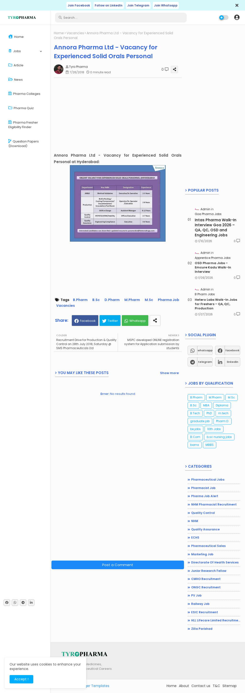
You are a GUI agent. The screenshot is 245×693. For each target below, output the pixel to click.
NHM (194, 521)
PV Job (196, 595)
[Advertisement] (120, 114)
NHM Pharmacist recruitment (214, 504)
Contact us (200, 685)
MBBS (210, 445)
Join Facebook (79, 5)
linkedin (232, 362)
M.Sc (149, 300)
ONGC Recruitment (206, 587)
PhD (209, 413)
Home (16, 36)
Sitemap (230, 685)
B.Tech (195, 413)
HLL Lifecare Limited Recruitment (215, 620)
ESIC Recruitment (204, 612)
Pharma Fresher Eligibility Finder (23, 125)
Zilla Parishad (201, 629)
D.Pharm (112, 300)
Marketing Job (202, 554)
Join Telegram (138, 5)
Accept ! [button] (21, 679)
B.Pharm (80, 300)
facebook (232, 350)
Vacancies (75, 33)
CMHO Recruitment (206, 579)
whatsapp (205, 350)
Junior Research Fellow (208, 571)
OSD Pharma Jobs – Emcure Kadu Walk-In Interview (213, 267)
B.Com (195, 437)
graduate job (200, 421)
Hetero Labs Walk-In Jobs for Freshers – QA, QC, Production (216, 304)
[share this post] (155, 320)
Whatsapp (137, 320)
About (184, 685)
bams (194, 445)
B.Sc (96, 300)
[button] (237, 17)
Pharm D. (222, 421)
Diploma (222, 405)
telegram (205, 362)
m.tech (223, 413)
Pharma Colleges (24, 93)
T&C (216, 685)
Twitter (113, 320)
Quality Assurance (205, 529)
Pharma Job (168, 300)
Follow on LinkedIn (108, 5)
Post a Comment (117, 564)
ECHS (195, 537)
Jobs (14, 51)
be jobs (195, 429)
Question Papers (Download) (23, 143)
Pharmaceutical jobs (207, 479)
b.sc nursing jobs (219, 437)
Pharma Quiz (21, 108)
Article (15, 65)
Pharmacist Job (203, 488)
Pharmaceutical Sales (208, 546)
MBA (206, 405)
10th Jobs (214, 429)
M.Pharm (132, 300)
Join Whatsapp (166, 5)
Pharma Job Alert (204, 496)
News (15, 79)
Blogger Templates (93, 685)
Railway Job (200, 604)
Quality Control (203, 513)
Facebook (88, 320)
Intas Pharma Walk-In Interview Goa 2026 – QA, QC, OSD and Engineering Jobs (215, 227)
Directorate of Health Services (215, 562)
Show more (169, 373)
